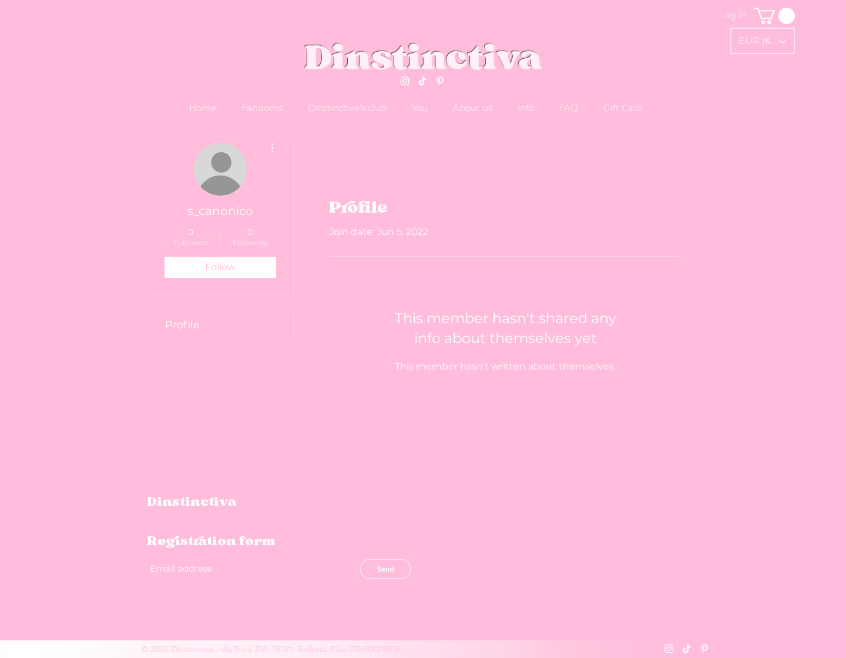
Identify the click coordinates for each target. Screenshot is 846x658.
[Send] (385, 569)
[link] (774, 16)
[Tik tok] (422, 81)
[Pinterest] (440, 81)
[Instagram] (405, 81)
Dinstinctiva (423, 56)
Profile (182, 324)
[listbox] (762, 41)
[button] (762, 41)
